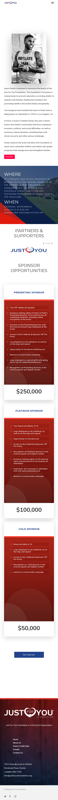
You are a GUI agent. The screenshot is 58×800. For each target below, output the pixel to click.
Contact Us (18, 753)
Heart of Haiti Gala (21, 746)
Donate (16, 749)
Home (15, 739)
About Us (17, 743)
